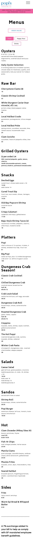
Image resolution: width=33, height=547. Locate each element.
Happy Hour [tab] (21, 38)
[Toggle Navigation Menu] (28, 2)
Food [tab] (9, 38)
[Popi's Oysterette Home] (6, 4)
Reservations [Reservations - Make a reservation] (16, 544)
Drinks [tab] (16, 43)
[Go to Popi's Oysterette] (16, 11)
